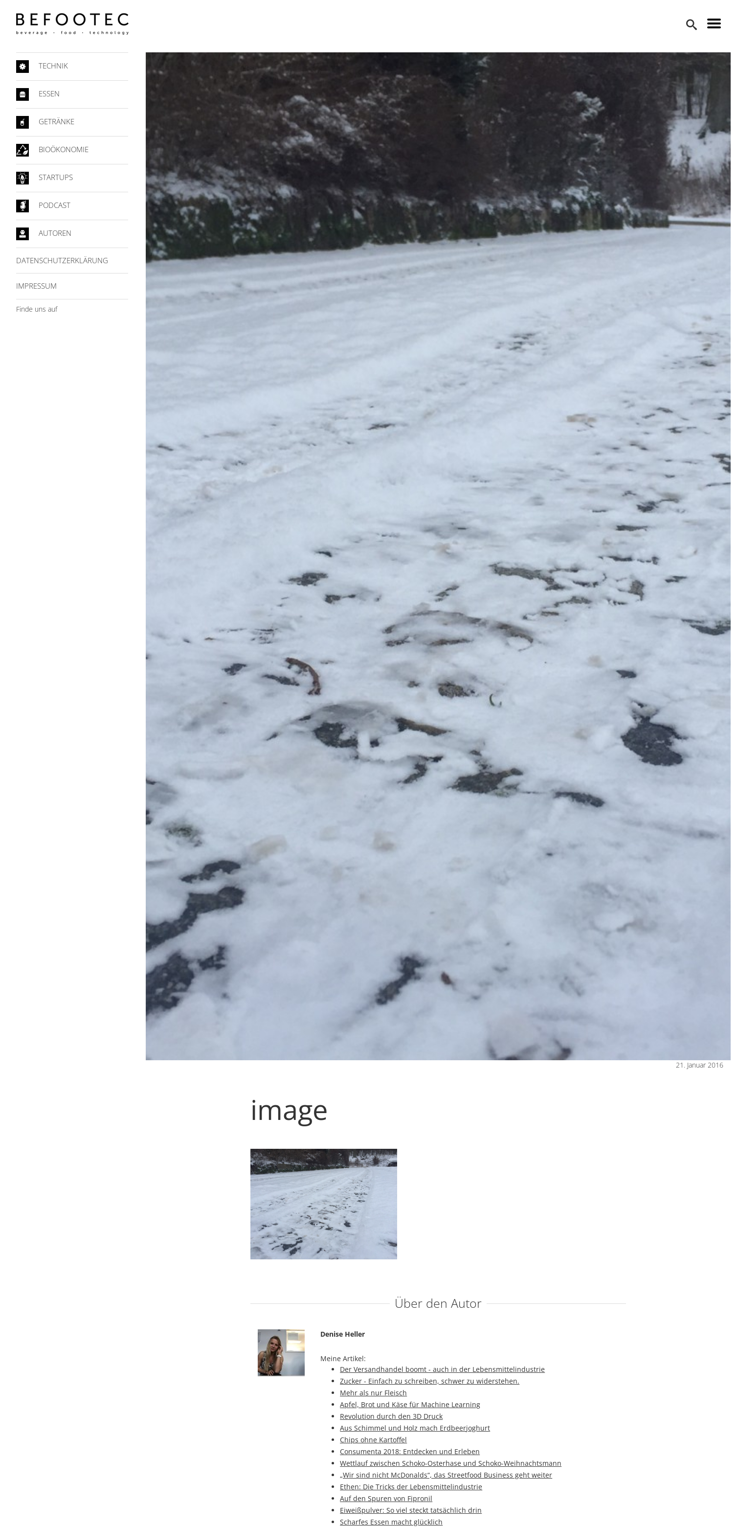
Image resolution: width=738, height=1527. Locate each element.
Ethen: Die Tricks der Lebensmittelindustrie (411, 1486)
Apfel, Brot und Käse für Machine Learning (410, 1404)
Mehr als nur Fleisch (373, 1392)
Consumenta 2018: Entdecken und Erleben (410, 1451)
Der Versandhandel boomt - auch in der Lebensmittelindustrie (442, 1369)
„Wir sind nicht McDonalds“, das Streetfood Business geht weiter (446, 1475)
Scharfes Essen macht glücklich (391, 1522)
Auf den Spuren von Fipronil (386, 1498)
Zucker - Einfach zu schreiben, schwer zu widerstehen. (429, 1381)
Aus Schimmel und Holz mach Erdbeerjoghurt (415, 1428)
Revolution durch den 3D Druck (391, 1416)
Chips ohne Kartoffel (373, 1439)
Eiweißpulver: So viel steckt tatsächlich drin (411, 1510)
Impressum (36, 286)
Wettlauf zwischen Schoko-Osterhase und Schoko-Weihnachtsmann (450, 1463)
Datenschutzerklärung (62, 260)
